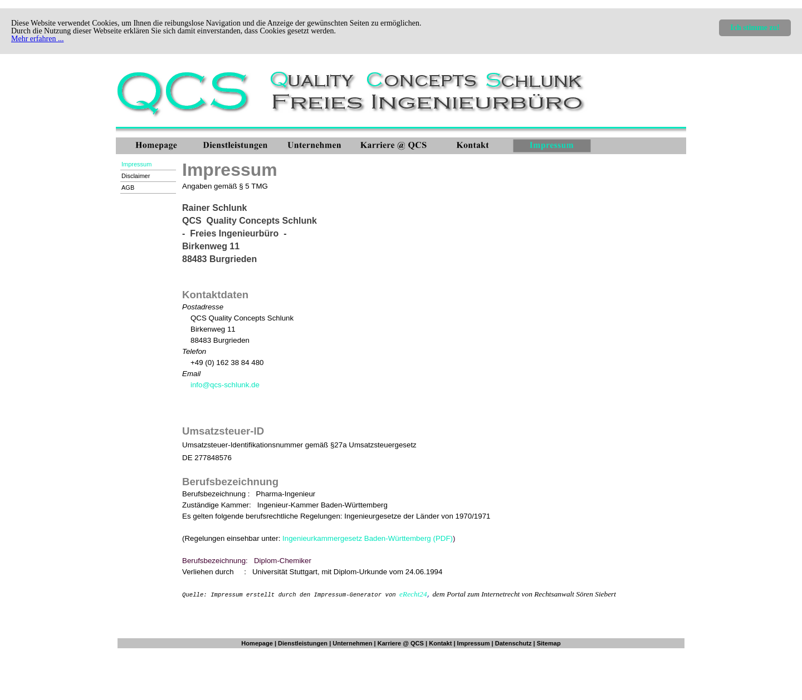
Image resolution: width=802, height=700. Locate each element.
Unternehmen (352, 643)
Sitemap (549, 643)
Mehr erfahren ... (37, 38)
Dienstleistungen (302, 643)
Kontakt (440, 643)
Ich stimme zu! (755, 27)
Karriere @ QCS (401, 643)
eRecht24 (413, 594)
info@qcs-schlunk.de (225, 385)
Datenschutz (513, 643)
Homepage (256, 643)
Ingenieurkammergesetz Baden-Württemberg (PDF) (367, 538)
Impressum (473, 643)
